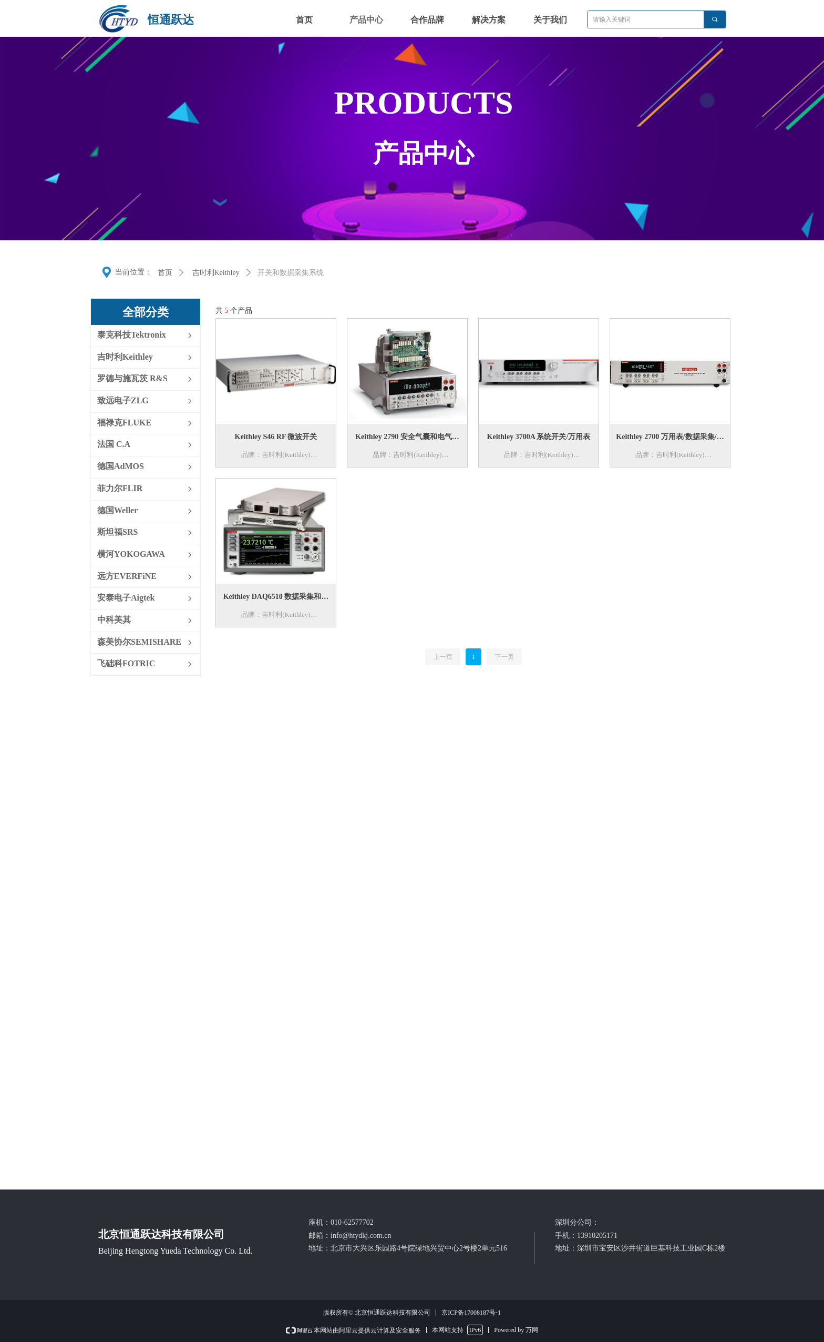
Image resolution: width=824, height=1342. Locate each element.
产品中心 (366, 19)
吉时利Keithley (216, 273)
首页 (165, 273)
